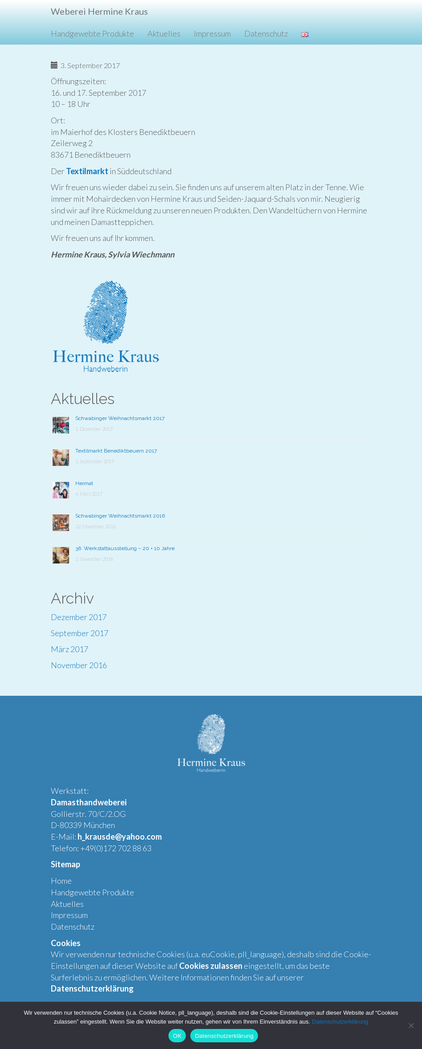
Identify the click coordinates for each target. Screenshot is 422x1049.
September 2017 (79, 633)
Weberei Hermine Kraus (99, 11)
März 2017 (69, 649)
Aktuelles (163, 33)
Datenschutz (266, 33)
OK (177, 1036)
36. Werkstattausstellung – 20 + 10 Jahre (125, 548)
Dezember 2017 (79, 617)
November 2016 (79, 665)
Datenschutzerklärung (340, 1021)
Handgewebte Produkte (92, 33)
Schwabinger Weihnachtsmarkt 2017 (119, 418)
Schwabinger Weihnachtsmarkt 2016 (120, 516)
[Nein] (410, 1025)
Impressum (212, 33)
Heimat (84, 483)
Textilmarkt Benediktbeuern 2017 (116, 451)
